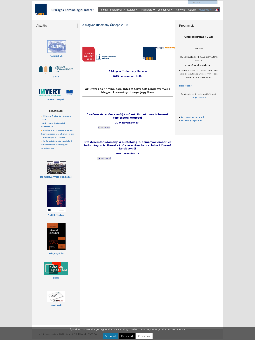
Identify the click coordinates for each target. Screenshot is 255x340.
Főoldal (104, 9)
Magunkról (117, 9)
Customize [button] (144, 336)
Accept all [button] (110, 336)
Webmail (56, 305)
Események (165, 9)
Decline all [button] (127, 336)
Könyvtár (181, 9)
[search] (203, 3)
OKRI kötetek (55, 215)
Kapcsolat (205, 9)
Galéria (192, 9)
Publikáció (148, 9)
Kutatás (132, 9)
